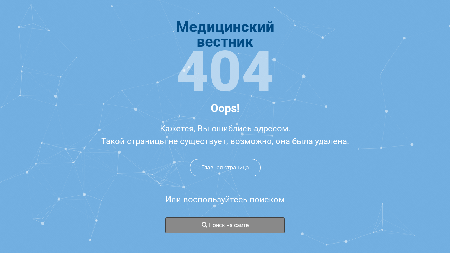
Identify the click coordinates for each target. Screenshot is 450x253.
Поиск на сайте (225, 225)
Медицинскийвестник (225, 34)
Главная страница (225, 167)
